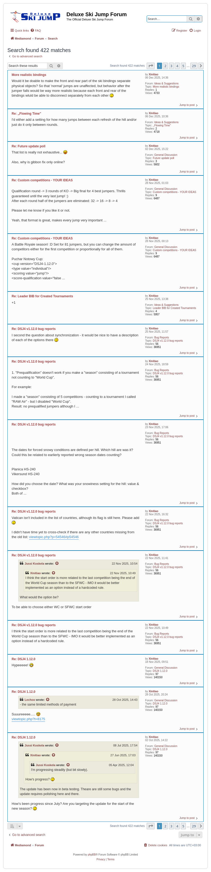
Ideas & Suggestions (166, 83)
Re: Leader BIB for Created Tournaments (42, 296)
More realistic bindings (166, 86)
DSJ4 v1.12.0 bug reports (168, 340)
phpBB (92, 854)
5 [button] (183, 65)
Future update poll (163, 158)
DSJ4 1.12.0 (160, 670)
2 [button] (165, 65)
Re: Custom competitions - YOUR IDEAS (42, 180)
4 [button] (177, 65)
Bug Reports (161, 337)
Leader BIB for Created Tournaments (174, 308)
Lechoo (30, 699)
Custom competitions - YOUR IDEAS (174, 192)
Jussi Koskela (34, 563)
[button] (151, 66)
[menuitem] (35, 30)
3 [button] (171, 65)
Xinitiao (153, 74)
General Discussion (165, 154)
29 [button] (194, 65)
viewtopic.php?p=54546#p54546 (54, 537)
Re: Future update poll (28, 146)
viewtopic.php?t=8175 (28, 719)
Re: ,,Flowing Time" (26, 113)
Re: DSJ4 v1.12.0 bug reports (34, 329)
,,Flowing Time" (162, 125)
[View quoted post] (57, 563)
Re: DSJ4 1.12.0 (23, 659)
